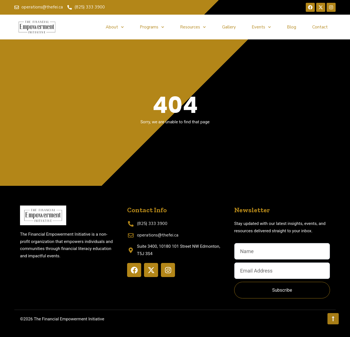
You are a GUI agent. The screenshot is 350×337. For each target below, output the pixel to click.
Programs (152, 27)
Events (261, 27)
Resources (193, 27)
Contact (320, 27)
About (115, 27)
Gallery (229, 27)
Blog (291, 27)
